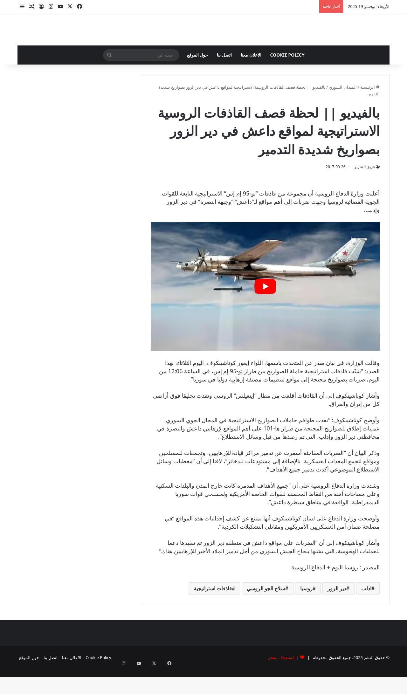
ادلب (366, 613)
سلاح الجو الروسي (266, 613)
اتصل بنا (224, 80)
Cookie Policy (287, 80)
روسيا (306, 613)
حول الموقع (197, 80)
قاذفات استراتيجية (213, 613)
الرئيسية (370, 112)
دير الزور (337, 613)
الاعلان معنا (251, 80)
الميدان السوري (342, 112)
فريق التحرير (364, 192)
